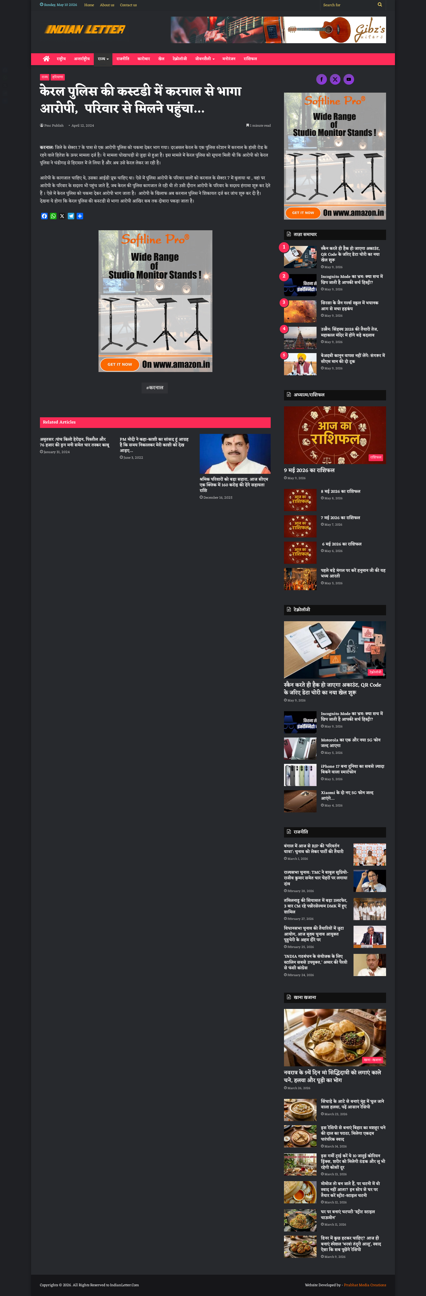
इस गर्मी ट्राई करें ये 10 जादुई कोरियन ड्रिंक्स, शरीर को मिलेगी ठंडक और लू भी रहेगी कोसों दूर (353, 1161)
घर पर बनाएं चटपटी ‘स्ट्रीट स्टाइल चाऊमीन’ (348, 1215)
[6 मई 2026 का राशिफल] (300, 553)
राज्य (101, 59)
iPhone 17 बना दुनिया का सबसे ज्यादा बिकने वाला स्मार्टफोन (352, 769)
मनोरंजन (228, 59)
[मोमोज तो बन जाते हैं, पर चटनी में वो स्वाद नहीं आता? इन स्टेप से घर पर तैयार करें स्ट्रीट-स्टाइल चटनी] (300, 1192)
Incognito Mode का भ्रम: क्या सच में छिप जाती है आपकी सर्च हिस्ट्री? (352, 279)
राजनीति (123, 59)
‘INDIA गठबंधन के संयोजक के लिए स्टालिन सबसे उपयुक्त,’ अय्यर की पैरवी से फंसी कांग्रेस (315, 962)
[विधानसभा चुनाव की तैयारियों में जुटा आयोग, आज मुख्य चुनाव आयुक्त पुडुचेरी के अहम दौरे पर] (370, 937)
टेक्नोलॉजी (180, 59)
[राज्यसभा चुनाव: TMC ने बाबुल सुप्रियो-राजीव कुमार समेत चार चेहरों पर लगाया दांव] (370, 881)
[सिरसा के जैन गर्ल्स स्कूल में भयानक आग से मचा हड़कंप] (300, 311)
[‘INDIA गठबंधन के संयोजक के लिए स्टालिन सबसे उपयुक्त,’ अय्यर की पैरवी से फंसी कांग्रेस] (370, 965)
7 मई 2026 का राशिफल (340, 518)
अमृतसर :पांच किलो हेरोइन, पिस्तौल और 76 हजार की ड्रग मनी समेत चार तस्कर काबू (74, 442)
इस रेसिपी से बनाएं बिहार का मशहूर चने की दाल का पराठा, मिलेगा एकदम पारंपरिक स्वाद (353, 1133)
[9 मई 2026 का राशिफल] (335, 435)
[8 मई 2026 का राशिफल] (300, 500)
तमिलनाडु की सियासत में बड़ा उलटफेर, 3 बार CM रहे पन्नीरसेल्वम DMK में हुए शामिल (315, 906)
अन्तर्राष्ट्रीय (82, 59)
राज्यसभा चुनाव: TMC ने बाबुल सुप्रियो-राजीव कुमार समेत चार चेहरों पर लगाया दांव (316, 878)
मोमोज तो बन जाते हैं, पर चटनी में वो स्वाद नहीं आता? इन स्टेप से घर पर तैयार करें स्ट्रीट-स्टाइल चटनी (350, 1189)
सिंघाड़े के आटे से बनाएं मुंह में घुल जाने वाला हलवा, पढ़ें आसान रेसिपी (352, 1104)
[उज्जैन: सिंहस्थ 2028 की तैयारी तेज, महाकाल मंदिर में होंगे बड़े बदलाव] (300, 338)
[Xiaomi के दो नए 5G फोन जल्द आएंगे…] (300, 801)
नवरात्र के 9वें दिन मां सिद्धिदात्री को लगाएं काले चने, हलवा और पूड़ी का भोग (332, 1076)
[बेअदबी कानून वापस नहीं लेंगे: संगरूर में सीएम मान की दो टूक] (300, 364)
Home (89, 5)
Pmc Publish (54, 126)
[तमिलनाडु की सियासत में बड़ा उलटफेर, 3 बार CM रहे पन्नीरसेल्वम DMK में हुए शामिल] (370, 909)
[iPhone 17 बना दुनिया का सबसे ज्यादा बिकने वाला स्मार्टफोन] (300, 775)
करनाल (156, 388)
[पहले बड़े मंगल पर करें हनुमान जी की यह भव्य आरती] (300, 579)
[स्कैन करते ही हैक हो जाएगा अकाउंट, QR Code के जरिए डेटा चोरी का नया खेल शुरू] (300, 257)
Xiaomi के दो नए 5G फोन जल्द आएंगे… (347, 796)
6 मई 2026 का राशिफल (341, 544)
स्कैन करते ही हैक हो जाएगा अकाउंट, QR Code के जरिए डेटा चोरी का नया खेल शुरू (350, 254)
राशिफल (250, 59)
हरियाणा (57, 77)
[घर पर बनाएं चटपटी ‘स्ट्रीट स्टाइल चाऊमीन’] (300, 1220)
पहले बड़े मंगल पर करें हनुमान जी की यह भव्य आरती (353, 573)
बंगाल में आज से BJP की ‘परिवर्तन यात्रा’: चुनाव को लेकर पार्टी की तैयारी (313, 849)
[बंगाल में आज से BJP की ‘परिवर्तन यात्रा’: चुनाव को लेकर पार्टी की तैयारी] (370, 854)
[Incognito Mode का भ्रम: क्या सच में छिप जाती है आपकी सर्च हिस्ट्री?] (300, 285)
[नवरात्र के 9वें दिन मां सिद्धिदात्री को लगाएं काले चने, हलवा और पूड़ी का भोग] (335, 1038)
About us (107, 5)
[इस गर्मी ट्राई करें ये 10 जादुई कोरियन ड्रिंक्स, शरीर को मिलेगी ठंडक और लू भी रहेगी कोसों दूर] (300, 1164)
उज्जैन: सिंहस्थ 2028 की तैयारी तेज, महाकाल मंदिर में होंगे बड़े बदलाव (349, 332)
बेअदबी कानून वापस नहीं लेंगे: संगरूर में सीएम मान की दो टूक (353, 359)
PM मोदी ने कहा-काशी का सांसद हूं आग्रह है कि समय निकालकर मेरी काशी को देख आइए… (154, 445)
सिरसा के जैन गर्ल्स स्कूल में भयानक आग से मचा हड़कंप (349, 306)
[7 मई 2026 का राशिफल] (300, 526)
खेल (161, 59)
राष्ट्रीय (61, 59)
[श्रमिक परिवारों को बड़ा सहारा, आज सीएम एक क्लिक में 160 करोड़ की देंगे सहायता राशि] (235, 454)
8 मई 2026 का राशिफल (340, 491)
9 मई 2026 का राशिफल (309, 470)
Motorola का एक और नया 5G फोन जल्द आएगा (350, 743)
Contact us (128, 5)
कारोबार (144, 59)
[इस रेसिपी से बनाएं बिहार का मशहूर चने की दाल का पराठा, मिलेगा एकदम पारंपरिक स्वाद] (300, 1136)
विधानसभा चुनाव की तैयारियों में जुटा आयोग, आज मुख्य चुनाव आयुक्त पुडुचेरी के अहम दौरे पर (314, 934)
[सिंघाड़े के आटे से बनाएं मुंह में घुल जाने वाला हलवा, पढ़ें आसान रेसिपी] (300, 1110)
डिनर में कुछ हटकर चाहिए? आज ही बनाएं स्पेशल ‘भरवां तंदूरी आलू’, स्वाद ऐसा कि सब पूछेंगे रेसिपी (351, 1244)
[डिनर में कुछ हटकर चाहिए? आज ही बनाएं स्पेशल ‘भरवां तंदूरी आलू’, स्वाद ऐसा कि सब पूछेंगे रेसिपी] (300, 1247)
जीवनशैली (203, 59)
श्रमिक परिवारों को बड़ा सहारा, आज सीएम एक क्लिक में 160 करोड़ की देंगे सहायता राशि (234, 485)
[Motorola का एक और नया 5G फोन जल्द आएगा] (300, 749)
